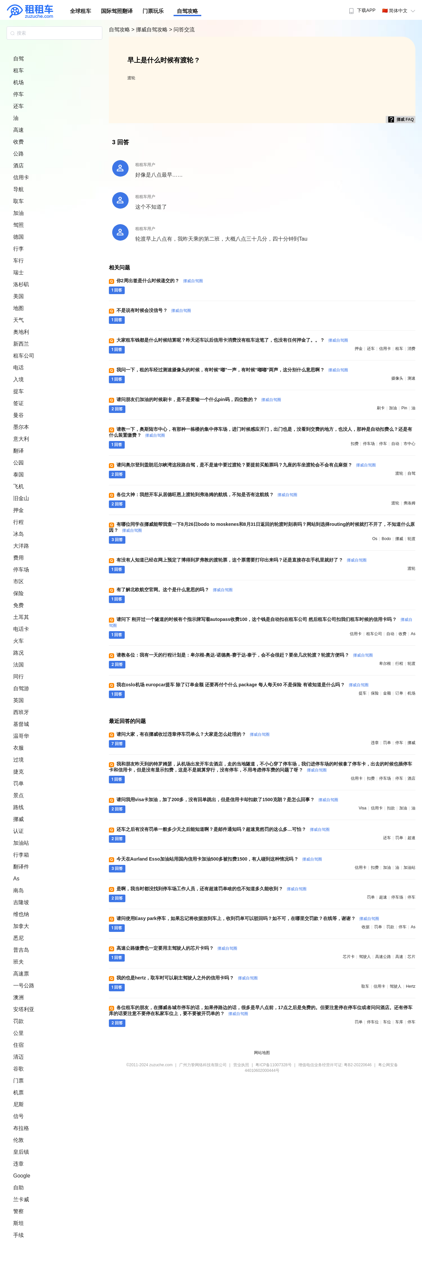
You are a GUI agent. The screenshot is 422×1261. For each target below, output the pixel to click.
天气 (18, 320)
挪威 (18, 819)
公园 (18, 462)
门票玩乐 (153, 11)
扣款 (391, 808)
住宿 (18, 1045)
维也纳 (21, 914)
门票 (18, 1080)
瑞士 (18, 272)
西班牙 (21, 712)
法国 (18, 664)
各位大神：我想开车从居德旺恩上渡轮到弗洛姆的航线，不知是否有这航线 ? (206, 494)
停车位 (373, 1022)
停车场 (21, 569)
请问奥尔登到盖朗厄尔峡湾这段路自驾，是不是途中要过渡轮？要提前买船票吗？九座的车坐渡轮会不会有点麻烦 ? (246, 464)
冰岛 (18, 534)
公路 (18, 153)
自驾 (18, 58)
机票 (18, 1092)
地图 (18, 308)
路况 (18, 653)
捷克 (18, 771)
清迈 (18, 1057)
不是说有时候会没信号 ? (153, 310)
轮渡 (411, 538)
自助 (18, 1187)
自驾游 (21, 688)
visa (362, 808)
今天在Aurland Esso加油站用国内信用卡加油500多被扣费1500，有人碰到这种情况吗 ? (219, 859)
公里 (18, 1033)
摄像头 (397, 378)
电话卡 (21, 629)
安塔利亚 (23, 1009)
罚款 (18, 1021)
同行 (18, 676)
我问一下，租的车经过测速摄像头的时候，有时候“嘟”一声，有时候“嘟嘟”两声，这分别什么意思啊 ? (232, 369)
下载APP (361, 10)
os (374, 538)
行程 (18, 522)
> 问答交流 (182, 29)
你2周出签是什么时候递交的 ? (159, 280)
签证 (18, 403)
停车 (18, 94)
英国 (18, 700)
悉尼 (18, 938)
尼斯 (18, 1104)
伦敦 (18, 1140)
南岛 (18, 890)
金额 (387, 693)
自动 (395, 443)
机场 (18, 82)
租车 (18, 70)
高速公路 (383, 956)
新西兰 (21, 344)
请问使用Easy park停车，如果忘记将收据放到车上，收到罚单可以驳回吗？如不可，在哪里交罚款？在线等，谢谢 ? (247, 918)
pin (404, 408)
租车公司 (23, 355)
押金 (18, 510)
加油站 (21, 843)
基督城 (21, 724)
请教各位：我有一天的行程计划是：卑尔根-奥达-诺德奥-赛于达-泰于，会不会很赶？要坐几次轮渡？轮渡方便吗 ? (244, 655)
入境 (18, 379)
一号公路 (23, 985)
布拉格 (21, 1128)
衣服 (18, 748)
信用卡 (21, 177)
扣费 (355, 443)
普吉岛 (21, 950)
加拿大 (21, 926)
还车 (18, 106)
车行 (18, 260)
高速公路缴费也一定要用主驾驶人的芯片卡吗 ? (176, 948)
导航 (18, 189)
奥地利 (21, 332)
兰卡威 (21, 1199)
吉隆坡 (21, 902)
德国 (18, 237)
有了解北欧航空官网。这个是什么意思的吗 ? (174, 589)
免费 (18, 605)
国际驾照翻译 (117, 11)
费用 (18, 558)
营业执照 (241, 1065)
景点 (18, 795)
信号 (18, 1116)
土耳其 (21, 617)
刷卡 (381, 408)
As (16, 878)
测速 (411, 378)
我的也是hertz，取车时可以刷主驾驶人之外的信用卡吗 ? (187, 977)
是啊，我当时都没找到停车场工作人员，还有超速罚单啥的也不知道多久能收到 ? (211, 888)
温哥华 (21, 736)
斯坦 (18, 1223)
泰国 (18, 474)
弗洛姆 (409, 503)
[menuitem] (361, 8)
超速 (411, 837)
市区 (18, 581)
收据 (366, 927)
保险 (18, 593)
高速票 (21, 973)
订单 (399, 693)
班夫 (18, 962)
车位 (387, 1022)
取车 (18, 201)
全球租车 (80, 11)
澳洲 (18, 997)
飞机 (18, 486)
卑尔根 (385, 663)
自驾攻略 (187, 11)
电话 (18, 367)
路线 (18, 807)
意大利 (21, 439)
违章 (18, 1164)
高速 (18, 130)
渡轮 (131, 78)
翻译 (18, 451)
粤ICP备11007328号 (273, 1065)
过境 (18, 760)
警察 (18, 1211)
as (413, 633)
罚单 (18, 783)
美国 (18, 296)
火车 (18, 641)
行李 (18, 249)
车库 (399, 1022)
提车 (18, 391)
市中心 (409, 443)
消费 (411, 348)
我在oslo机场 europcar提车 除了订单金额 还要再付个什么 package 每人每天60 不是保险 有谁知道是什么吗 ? (242, 684)
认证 (18, 831)
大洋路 (21, 546)
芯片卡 (349, 956)
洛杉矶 (21, 284)
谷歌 (18, 1069)
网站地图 (262, 1052)
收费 (18, 142)
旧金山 (21, 498)
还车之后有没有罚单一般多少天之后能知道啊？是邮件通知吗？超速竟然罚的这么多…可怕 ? (223, 829)
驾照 (18, 225)
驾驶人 (365, 956)
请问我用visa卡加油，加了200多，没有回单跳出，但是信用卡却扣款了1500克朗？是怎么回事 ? (227, 799)
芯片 (411, 956)
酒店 (18, 165)
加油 (18, 213)
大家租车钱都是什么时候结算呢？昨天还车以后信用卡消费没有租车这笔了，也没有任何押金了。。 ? (232, 340)
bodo (386, 538)
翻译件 (21, 866)
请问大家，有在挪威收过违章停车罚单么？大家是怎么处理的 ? (193, 734)
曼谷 (18, 415)
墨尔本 (21, 427)
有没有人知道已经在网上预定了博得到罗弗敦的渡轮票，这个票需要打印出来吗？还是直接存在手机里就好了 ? (241, 559)
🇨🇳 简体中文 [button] (399, 10)
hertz (410, 986)
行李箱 (21, 855)
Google (21, 1175)
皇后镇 (21, 1152)
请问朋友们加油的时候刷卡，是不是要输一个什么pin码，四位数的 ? (198, 399)
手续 (18, 1235)
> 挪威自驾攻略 (150, 29)
